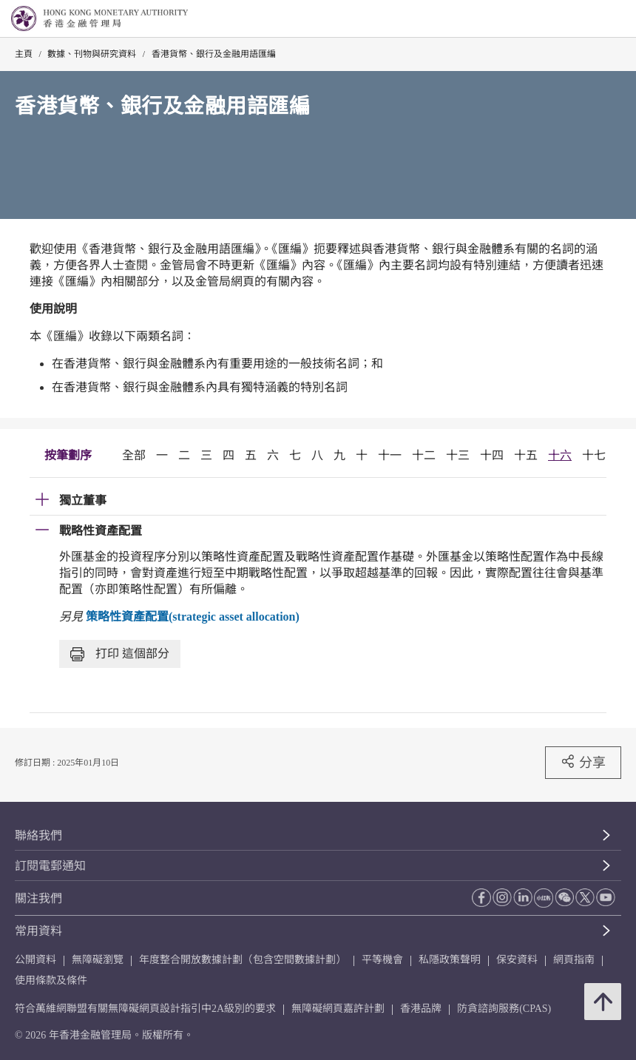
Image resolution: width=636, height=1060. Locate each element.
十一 (390, 455)
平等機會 (382, 959)
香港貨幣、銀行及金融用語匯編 (214, 54)
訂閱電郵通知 (50, 866)
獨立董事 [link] (82, 500)
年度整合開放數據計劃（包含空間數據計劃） (242, 959)
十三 (458, 455)
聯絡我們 (38, 835)
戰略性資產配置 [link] (100, 530)
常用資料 (38, 931)
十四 (492, 455)
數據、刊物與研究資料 (91, 54)
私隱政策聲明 (450, 959)
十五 (526, 455)
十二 (424, 455)
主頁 (24, 54)
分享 (583, 762)
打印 (119, 654)
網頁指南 (574, 959)
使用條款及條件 (51, 980)
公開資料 (35, 959)
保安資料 (517, 959)
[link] (587, 19)
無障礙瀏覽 (98, 959)
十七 (594, 455)
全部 (134, 455)
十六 (560, 455)
